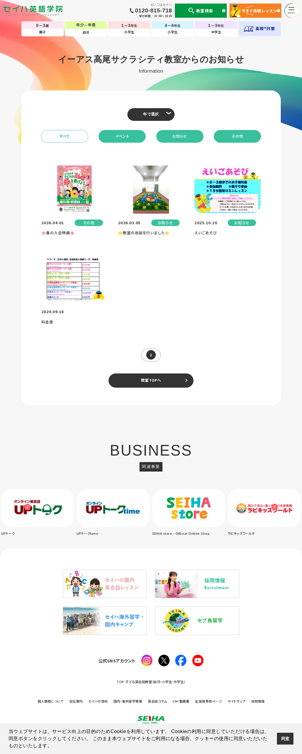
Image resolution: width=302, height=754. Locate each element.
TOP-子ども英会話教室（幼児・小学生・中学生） (151, 681)
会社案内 (76, 701)
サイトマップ (236, 701)
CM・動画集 (181, 701)
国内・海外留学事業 (128, 701)
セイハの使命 (98, 701)
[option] (37, 513)
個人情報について (50, 701)
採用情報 (258, 701)
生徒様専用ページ (208, 701)
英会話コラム (157, 701)
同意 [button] (285, 738)
